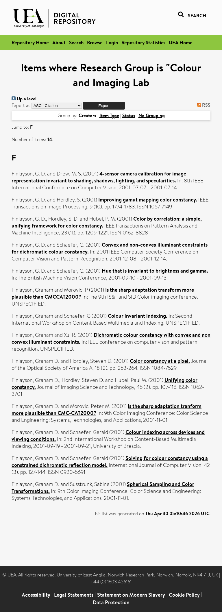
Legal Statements (73, 594)
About (59, 42)
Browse (95, 42)
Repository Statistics (143, 42)
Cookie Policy (184, 594)
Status (128, 115)
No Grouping (151, 115)
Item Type (109, 115)
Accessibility (36, 594)
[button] (104, 106)
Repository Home (30, 42)
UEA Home (181, 42)
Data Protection (111, 602)
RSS (202, 105)
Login (112, 42)
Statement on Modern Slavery (131, 594)
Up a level (24, 98)
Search (76, 42)
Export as (21, 105)
